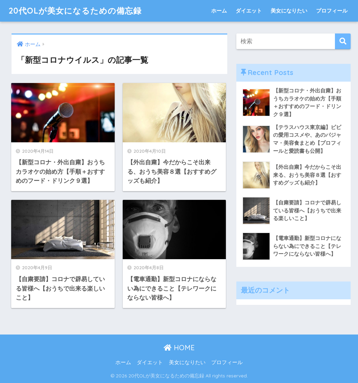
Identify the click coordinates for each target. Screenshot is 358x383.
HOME (179, 347)
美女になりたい (289, 11)
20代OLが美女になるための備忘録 (75, 11)
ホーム (219, 11)
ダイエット (249, 11)
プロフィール (332, 11)
